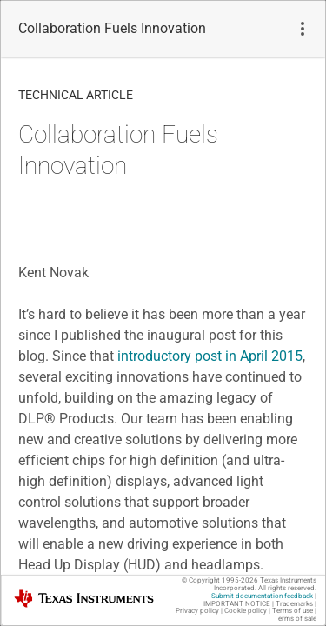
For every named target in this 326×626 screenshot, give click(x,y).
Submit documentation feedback (262, 596)
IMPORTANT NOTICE (236, 604)
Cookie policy (245, 611)
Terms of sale (295, 619)
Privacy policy (197, 611)
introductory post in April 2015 (210, 356)
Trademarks (294, 604)
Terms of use (292, 611)
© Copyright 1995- (220, 580)
